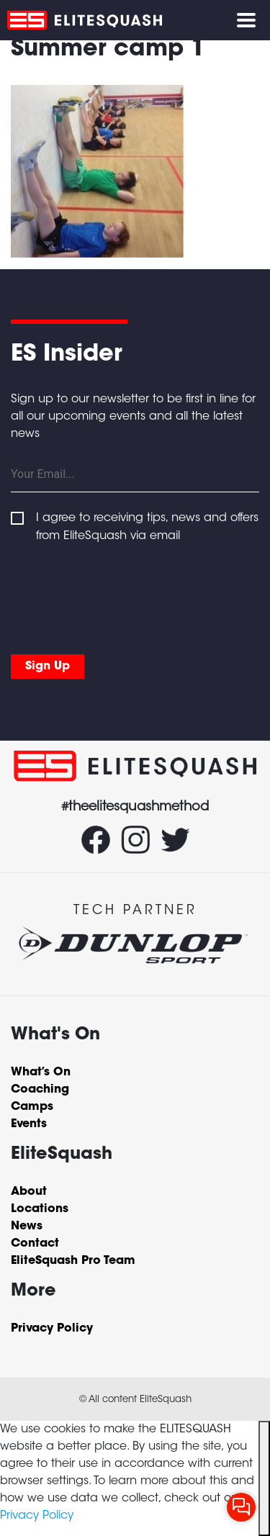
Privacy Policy (36, 1516)
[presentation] (120, 595)
